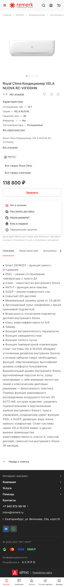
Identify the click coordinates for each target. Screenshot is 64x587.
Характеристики (28, 250)
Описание (8, 250)
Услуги (7, 488)
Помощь (8, 494)
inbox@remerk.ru (13, 512)
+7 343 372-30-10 (14, 506)
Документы (50, 250)
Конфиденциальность (15, 557)
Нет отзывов (17, 94)
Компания (9, 482)
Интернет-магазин (15, 476)
